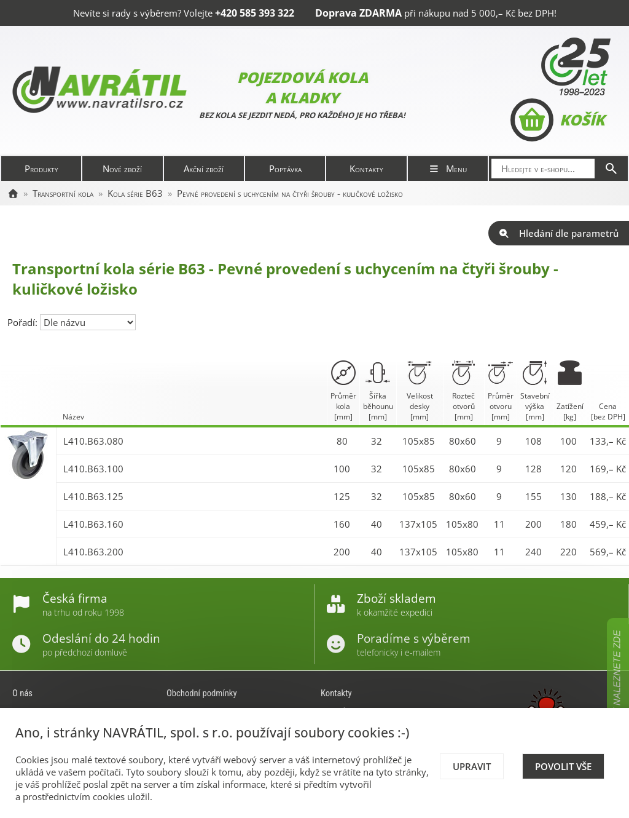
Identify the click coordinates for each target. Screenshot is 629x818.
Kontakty (366, 168)
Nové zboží (122, 168)
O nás (22, 693)
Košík (557, 119)
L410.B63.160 (93, 524)
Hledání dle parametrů (559, 233)
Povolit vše (563, 766)
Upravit (472, 766)
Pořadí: (23, 322)
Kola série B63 (135, 193)
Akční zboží (204, 168)
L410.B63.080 (93, 441)
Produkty (41, 168)
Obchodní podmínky (201, 693)
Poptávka (285, 168)
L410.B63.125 (93, 496)
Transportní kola (63, 193)
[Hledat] (611, 168)
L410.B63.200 (93, 552)
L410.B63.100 (93, 469)
